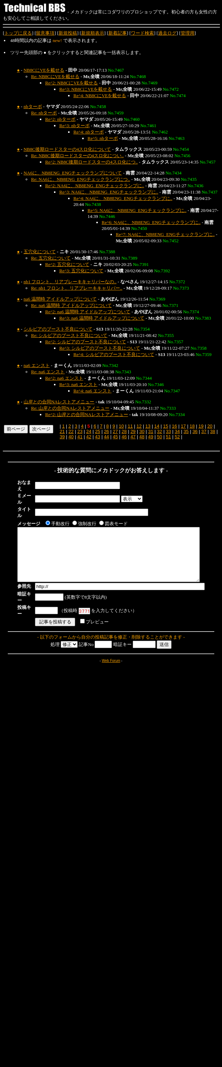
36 (194, 431)
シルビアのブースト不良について (58, 329)
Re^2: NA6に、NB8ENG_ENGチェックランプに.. (94, 185)
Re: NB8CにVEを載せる (55, 76)
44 (106, 436)
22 (70, 431)
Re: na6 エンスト (48, 371)
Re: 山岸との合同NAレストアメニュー (70, 408)
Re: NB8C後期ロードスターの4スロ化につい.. (77, 155)
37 (203, 431)
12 (139, 426)
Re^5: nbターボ (103, 138)
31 (150, 431)
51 (168, 436)
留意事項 (45, 33)
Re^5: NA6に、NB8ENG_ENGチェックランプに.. (137, 210)
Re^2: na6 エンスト (64, 378)
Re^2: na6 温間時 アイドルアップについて (87, 311)
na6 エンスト (37, 365)
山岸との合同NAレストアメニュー (59, 401)
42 (88, 436)
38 (212, 431)
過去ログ (167, 33)
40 (70, 436)
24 (88, 431)
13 (147, 426)
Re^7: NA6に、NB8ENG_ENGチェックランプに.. (165, 234)
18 (192, 426)
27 (115, 431)
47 (133, 436)
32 (159, 431)
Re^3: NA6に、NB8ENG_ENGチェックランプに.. (108, 192)
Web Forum (111, 645)
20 (209, 426)
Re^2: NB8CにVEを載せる (71, 82)
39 (62, 436)
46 (124, 436)
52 (177, 436)
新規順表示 (92, 33)
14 (156, 426)
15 (165, 426)
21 (62, 431)
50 (159, 436)
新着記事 (117, 33)
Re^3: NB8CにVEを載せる (85, 89)
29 (133, 431)
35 (186, 431)
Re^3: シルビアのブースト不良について (99, 348)
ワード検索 (142, 33)
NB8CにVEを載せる (44, 70)
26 (106, 431)
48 (141, 436)
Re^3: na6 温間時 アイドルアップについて (101, 318)
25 (97, 431)
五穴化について (40, 251)
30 (141, 431)
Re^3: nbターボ (74, 125)
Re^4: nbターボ (88, 132)
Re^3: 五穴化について (81, 270)
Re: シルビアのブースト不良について (69, 335)
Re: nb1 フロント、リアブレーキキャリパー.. (76, 288)
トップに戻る (18, 33)
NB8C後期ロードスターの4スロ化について (67, 149)
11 (130, 426)
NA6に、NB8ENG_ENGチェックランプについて (73, 173)
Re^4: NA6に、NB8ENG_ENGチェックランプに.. (122, 198)
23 (79, 431)
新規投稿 (68, 33)
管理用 (187, 33)
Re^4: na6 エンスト (92, 390)
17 (183, 426)
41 (79, 436)
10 (121, 426)
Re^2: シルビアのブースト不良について (85, 341)
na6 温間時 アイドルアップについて (60, 299)
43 (97, 436)
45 (115, 436)
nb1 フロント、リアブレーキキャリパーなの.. (70, 281)
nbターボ (33, 106)
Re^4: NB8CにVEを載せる (99, 95)
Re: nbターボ (44, 112)
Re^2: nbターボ (60, 119)
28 (124, 431)
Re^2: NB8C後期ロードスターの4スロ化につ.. (91, 162)
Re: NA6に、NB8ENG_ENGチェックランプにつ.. (80, 179)
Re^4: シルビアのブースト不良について (113, 354)
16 (174, 426)
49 (150, 436)
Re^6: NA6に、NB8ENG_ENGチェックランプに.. (151, 222)
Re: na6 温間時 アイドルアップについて (71, 305)
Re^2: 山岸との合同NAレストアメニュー (86, 414)
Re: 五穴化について (51, 258)
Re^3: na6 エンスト (78, 384)
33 (168, 431)
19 (200, 426)
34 (177, 431)
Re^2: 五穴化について (67, 264)
